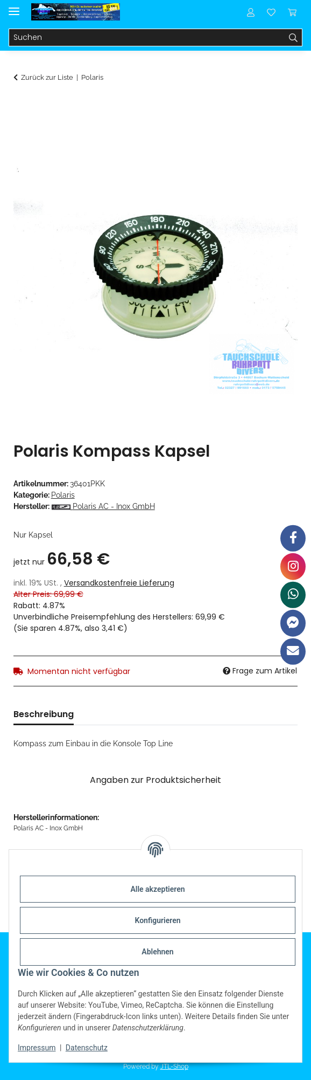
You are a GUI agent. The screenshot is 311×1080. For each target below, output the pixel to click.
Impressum (36, 1047)
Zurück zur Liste (47, 77)
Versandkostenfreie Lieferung (119, 582)
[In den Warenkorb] (22, 106)
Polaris (63, 495)
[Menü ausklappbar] (14, 6)
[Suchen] (147, 38)
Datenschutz (87, 1047)
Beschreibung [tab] (43, 714)
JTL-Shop (174, 1066)
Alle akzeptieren (157, 889)
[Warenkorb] (292, 12)
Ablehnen (157, 951)
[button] (251, 12)
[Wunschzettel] (271, 12)
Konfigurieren (157, 920)
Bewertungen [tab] (120, 714)
